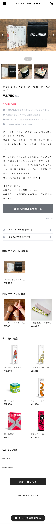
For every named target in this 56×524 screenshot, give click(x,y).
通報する (49, 218)
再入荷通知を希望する (28, 208)
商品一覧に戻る (28, 481)
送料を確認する (33, 115)
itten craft (7, 467)
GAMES (6, 458)
